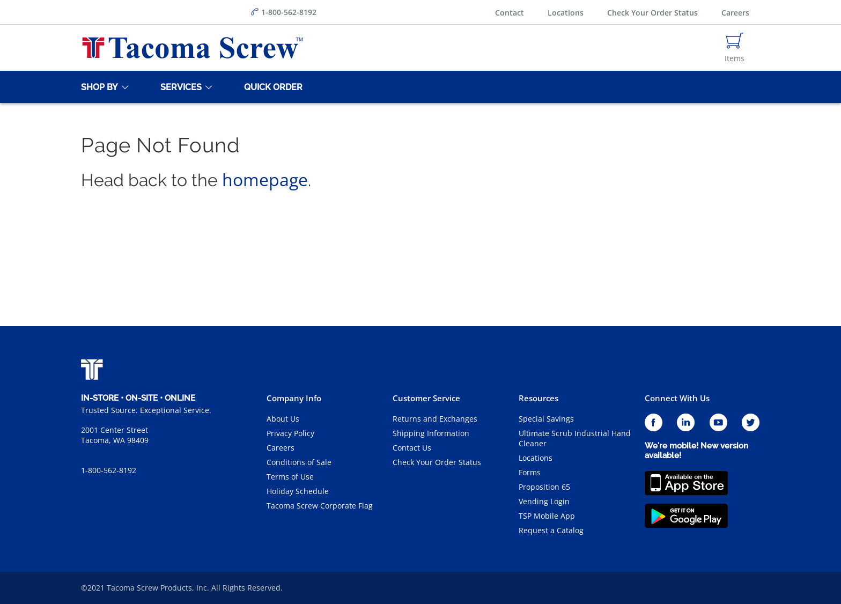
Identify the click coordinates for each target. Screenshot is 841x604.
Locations (566, 13)
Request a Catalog (551, 530)
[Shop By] (98, 87)
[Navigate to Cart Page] (734, 47)
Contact (509, 13)
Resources (538, 398)
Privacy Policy (290, 433)
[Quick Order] (271, 87)
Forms (530, 472)
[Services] (179, 87)
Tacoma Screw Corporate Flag (320, 505)
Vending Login (544, 501)
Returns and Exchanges (435, 419)
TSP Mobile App (547, 516)
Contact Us (412, 448)
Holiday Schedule (298, 491)
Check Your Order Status (652, 13)
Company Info (294, 398)
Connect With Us (677, 398)
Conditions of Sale (299, 462)
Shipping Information (431, 433)
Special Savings (546, 419)
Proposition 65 (544, 487)
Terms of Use (290, 477)
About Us (283, 419)
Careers (735, 13)
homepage (265, 179)
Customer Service (426, 398)
